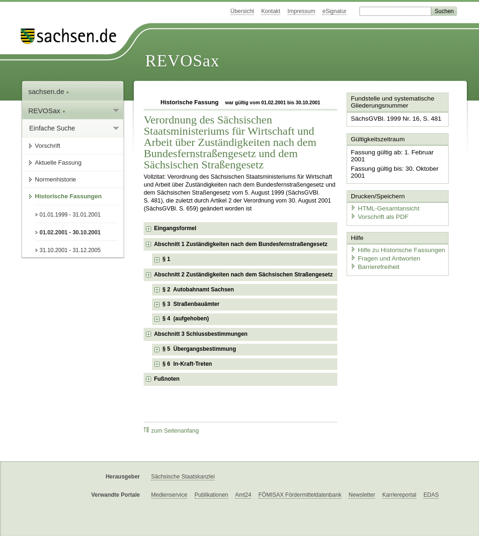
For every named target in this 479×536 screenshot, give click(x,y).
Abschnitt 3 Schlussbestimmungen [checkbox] (200, 334)
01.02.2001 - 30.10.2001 (70, 232)
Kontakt (271, 11)
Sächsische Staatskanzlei (183, 476)
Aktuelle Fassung (58, 162)
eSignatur (334, 11)
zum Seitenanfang (171, 430)
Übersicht (242, 11)
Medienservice (169, 495)
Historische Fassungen (68, 196)
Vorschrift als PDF (377, 206)
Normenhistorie (55, 179)
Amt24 (243, 495)
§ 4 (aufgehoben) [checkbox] (185, 318)
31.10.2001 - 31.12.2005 (70, 250)
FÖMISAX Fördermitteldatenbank (299, 495)
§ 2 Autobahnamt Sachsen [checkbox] (198, 289)
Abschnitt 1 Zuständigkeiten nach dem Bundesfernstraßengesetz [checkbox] (240, 244)
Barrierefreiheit (373, 256)
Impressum (301, 11)
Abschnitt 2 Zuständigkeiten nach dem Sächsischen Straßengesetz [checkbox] (243, 274)
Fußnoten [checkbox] (167, 379)
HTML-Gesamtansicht (382, 199)
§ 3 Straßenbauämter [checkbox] (190, 304)
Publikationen (211, 495)
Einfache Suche (52, 128)
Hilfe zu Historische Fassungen (395, 239)
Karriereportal (399, 495)
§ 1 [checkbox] (167, 259)
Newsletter (361, 495)
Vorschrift (47, 145)
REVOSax (182, 60)
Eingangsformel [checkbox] (175, 228)
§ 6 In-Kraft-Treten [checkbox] (187, 364)
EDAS (431, 495)
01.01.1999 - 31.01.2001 (70, 214)
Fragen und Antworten (383, 247)
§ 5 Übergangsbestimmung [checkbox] (199, 349)
